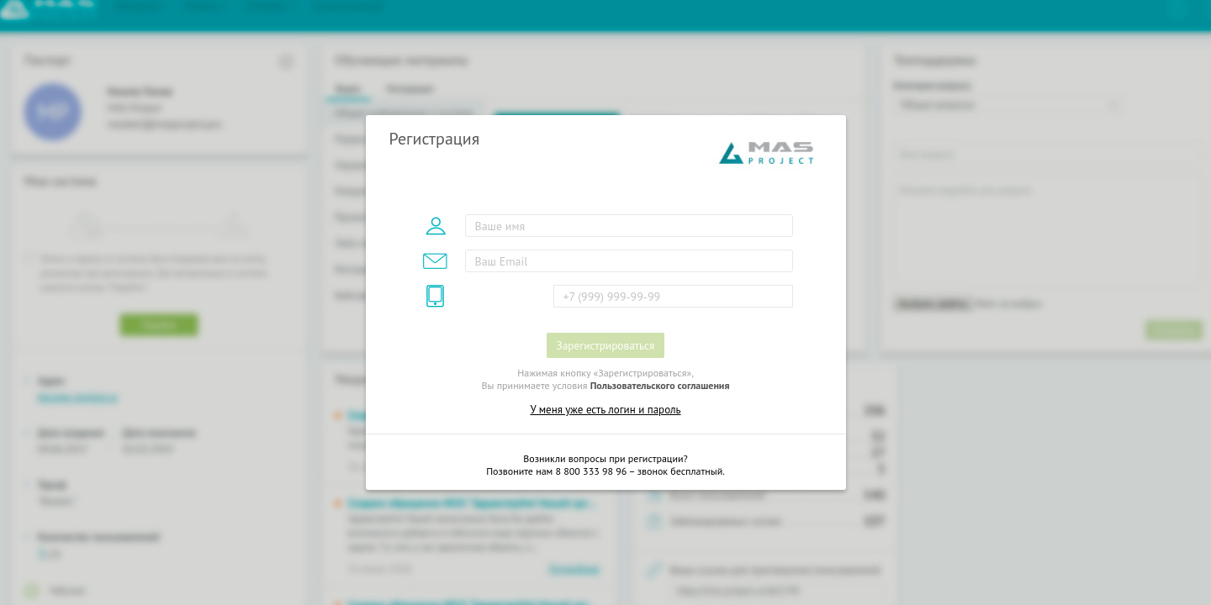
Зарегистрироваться (606, 345)
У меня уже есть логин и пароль (605, 409)
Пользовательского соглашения (660, 385)
